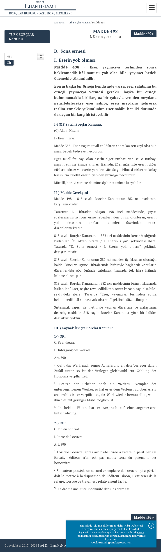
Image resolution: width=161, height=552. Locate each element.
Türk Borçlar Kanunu (78, 22)
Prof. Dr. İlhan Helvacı (52, 545)
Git (9, 63)
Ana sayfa (59, 22)
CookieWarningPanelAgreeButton (111, 542)
